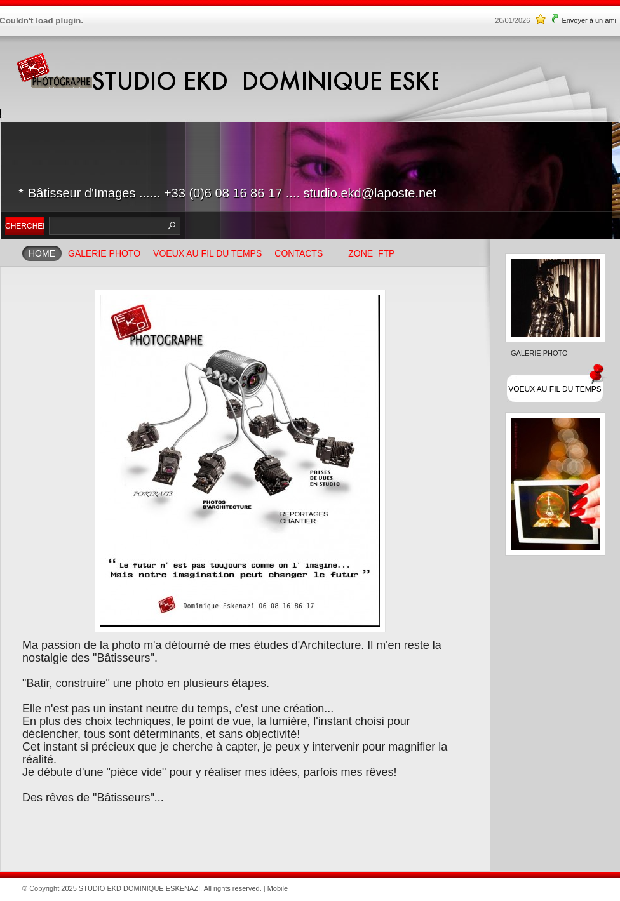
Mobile (277, 888)
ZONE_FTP (371, 253)
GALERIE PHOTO (104, 253)
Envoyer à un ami (589, 20)
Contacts (298, 253)
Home (42, 253)
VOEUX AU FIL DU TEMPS (207, 253)
